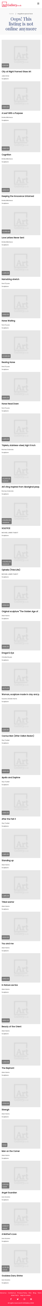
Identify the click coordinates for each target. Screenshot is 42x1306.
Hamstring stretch (10, 279)
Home (11, 14)
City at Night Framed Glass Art (16, 71)
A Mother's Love (9, 1234)
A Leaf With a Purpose (12, 113)
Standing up (8, 860)
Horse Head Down (10, 403)
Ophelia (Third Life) (11, 569)
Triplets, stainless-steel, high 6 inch (19, 445)
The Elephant (8, 1068)
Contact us (12, 1293)
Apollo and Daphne (11, 777)
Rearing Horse (8, 362)
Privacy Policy (22, 1293)
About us (3, 1293)
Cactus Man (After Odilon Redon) (18, 736)
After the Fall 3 (9, 819)
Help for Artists (25, 1295)
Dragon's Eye (8, 653)
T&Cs (39, 1293)
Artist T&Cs (15, 1295)
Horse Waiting (8, 320)
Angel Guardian (9, 1192)
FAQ (30, 1293)
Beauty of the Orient (11, 1026)
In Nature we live (10, 985)
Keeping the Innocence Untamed (18, 196)
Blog (34, 1293)
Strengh (5, 1109)
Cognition (6, 154)
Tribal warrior (8, 902)
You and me (8, 943)
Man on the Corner (11, 1151)
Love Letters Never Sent (13, 237)
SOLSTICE (6, 528)
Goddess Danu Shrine (12, 1275)
